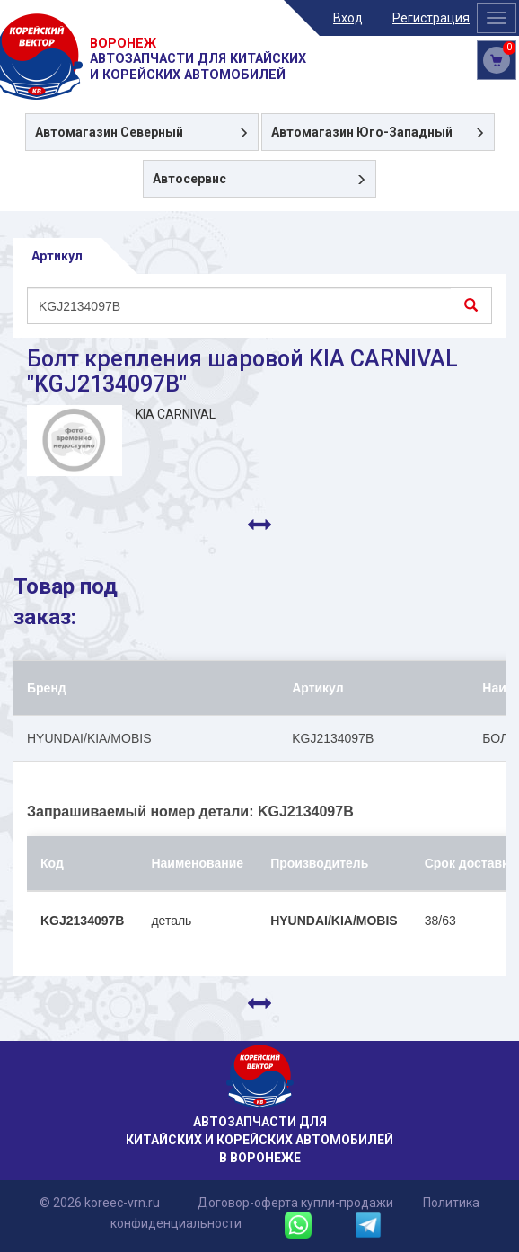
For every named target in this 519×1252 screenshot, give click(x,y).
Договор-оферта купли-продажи (295, 1202)
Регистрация (431, 18)
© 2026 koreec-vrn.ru (100, 1202)
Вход (348, 18)
